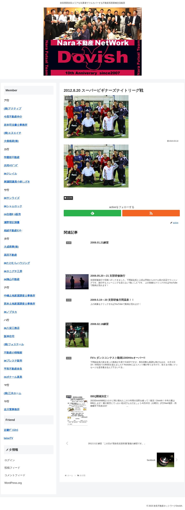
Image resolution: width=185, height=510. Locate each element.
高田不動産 (10, 255)
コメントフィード (14, 475)
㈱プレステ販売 (13, 360)
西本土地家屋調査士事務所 (19, 303)
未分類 (68, 198)
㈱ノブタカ (10, 312)
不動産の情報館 (13, 352)
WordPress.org (13, 482)
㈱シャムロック (13, 206)
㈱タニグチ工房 (13, 271)
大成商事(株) (11, 246)
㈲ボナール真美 (13, 377)
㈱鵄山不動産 (12, 279)
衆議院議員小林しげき (17, 181)
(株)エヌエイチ (12, 133)
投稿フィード (12, 467)
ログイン (9, 460)
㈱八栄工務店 (12, 328)
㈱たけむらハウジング (17, 263)
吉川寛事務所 (12, 409)
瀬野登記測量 (12, 222)
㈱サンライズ (12, 198)
